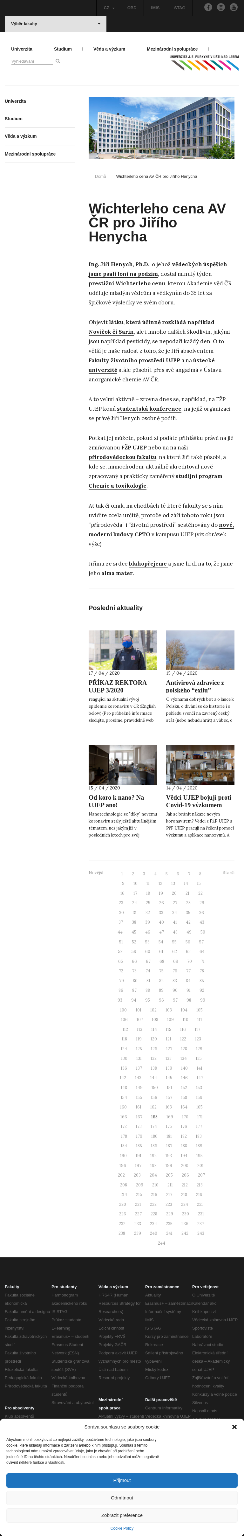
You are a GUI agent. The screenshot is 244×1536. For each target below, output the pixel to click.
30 (121, 912)
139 (169, 1068)
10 (135, 883)
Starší (228, 872)
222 (153, 1204)
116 (183, 1029)
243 (200, 1233)
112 (125, 1029)
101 (138, 1010)
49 (189, 932)
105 (199, 1010)
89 (161, 990)
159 (199, 1097)
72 (121, 971)
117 (197, 1029)
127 (169, 1049)
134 (183, 1058)
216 (154, 1194)
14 (186, 883)
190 (123, 1155)
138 (154, 1068)
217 (169, 1194)
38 (134, 922)
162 (153, 1107)
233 (137, 1224)
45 (134, 932)
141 (199, 1068)
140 (184, 1068)
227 (138, 1214)
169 (169, 1117)
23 (121, 903)
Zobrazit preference (122, 1515)
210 (155, 1185)
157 (169, 1097)
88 (148, 990)
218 (184, 1194)
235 (169, 1224)
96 (161, 1000)
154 (124, 1097)
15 (199, 883)
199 (169, 1165)
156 (154, 1097)
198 (153, 1165)
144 (153, 1078)
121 (168, 1039)
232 (122, 1224)
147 (200, 1078)
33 (161, 912)
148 (124, 1087)
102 (153, 1010)
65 (120, 961)
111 (199, 1019)
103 (169, 1010)
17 (135, 893)
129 (199, 1049)
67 (148, 961)
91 (188, 990)
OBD (132, 7)
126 (154, 1049)
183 (199, 1136)
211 (170, 1185)
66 (134, 961)
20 (174, 893)
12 (160, 883)
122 (183, 1039)
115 (168, 1029)
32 (148, 912)
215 (139, 1194)
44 (120, 932)
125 (139, 1049)
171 (200, 1117)
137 (139, 1068)
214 (124, 1194)
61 (161, 951)
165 (199, 1107)
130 (124, 1058)
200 (184, 1165)
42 (188, 922)
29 (202, 903)
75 (161, 971)
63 (188, 951)
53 (147, 942)
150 (155, 1087)
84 (188, 980)
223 (169, 1204)
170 (185, 1117)
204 (153, 1175)
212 (185, 1185)
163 (169, 1107)
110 (185, 1019)
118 (124, 1039)
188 (184, 1146)
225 (200, 1204)
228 (154, 1214)
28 (188, 903)
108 (155, 1019)
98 (188, 1000)
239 (137, 1233)
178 (124, 1136)
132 (154, 1058)
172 (124, 1126)
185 (139, 1146)
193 (169, 1155)
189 (199, 1146)
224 (184, 1204)
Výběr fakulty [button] (55, 23)
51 (121, 942)
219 (199, 1194)
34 (174, 912)
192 (153, 1155)
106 (124, 1019)
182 (184, 1136)
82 (161, 980)
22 (200, 893)
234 (153, 1224)
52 (134, 942)
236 (184, 1224)
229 (169, 1214)
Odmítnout (122, 1497)
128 (184, 1049)
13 (173, 883)
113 (139, 1029)
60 (147, 951)
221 (138, 1204)
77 (188, 971)
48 (175, 932)
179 (139, 1136)
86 (121, 990)
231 (201, 1214)
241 (169, 1233)
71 (203, 961)
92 (202, 990)
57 (201, 942)
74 (148, 971)
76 (175, 971)
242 (184, 1233)
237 (200, 1224)
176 (184, 1126)
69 (175, 961)
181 (169, 1136)
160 (123, 1107)
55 (174, 942)
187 (169, 1146)
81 (148, 980)
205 (169, 1175)
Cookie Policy (122, 1528)
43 (202, 922)
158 (184, 1097)
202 (121, 1175)
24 (134, 903)
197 (138, 1165)
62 (174, 951)
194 (184, 1155)
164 (184, 1107)
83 (175, 980)
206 (185, 1175)
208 (123, 1185)
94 (133, 1000)
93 (120, 1000)
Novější (96, 872)
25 (148, 903)
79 (121, 980)
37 (121, 922)
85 (202, 980)
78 (202, 971)
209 (139, 1185)
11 (148, 883)
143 (138, 1078)
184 (124, 1146)
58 (120, 951)
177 (199, 1126)
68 (161, 961)
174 (154, 1126)
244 (161, 1243)
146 (184, 1078)
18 (148, 893)
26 (161, 903)
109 (170, 1019)
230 (185, 1214)
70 (189, 961)
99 (202, 1000)
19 (161, 893)
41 (175, 922)
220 (122, 1204)
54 (161, 942)
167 (139, 1117)
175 (169, 1126)
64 (202, 951)
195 (199, 1155)
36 (201, 912)
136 (124, 1068)
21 (187, 893)
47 (161, 932)
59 (134, 951)
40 (161, 922)
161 (138, 1107)
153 (199, 1087)
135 (199, 1058)
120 (154, 1039)
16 (122, 893)
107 (140, 1019)
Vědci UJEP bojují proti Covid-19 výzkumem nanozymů (199, 805)
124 (124, 1049)
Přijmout (122, 1480)
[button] (234, 1427)
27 (175, 903)
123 (198, 1039)
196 (122, 1165)
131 (139, 1058)
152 (184, 1087)
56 (188, 942)
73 (134, 971)
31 (135, 912)
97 (175, 1000)
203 (137, 1175)
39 (147, 922)
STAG (179, 7)
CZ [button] (109, 7)
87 (134, 990)
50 (202, 932)
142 (123, 1078)
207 (201, 1175)
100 (123, 1010)
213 (200, 1185)
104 (184, 1010)
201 (200, 1165)
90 (175, 990)
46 (147, 932)
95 (147, 1000)
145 (169, 1078)
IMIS (155, 7)
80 (135, 980)
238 (122, 1233)
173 (139, 1126)
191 (138, 1155)
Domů (100, 176)
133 (169, 1058)
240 (153, 1233)
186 (154, 1146)
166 (123, 1117)
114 (154, 1029)
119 (139, 1039)
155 (139, 1097)
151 (169, 1087)
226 (122, 1214)
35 (188, 912)
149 (139, 1087)
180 (154, 1136)
